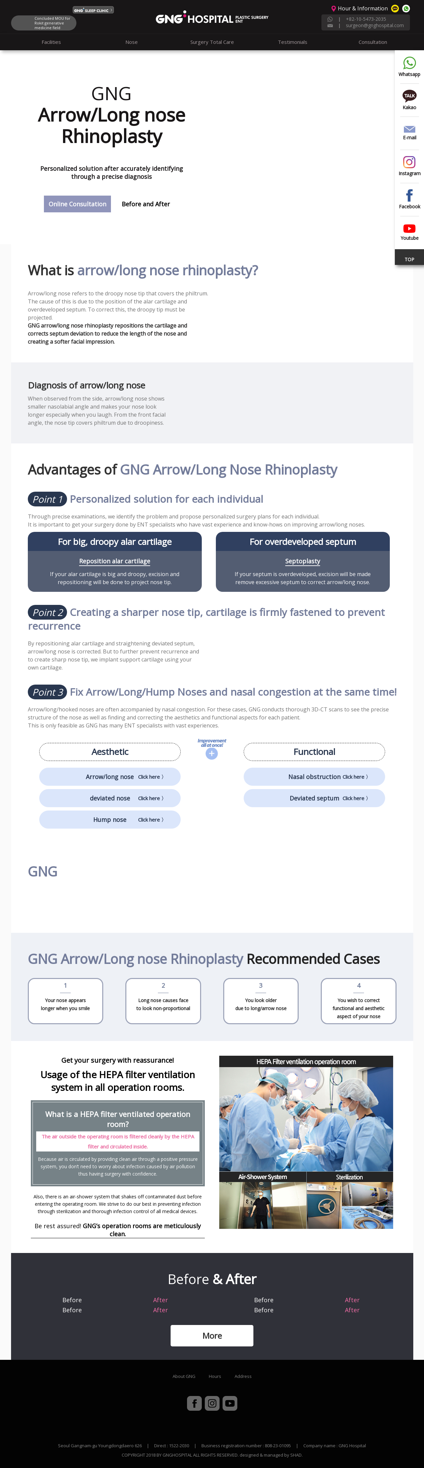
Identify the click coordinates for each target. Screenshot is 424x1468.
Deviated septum (330, 798)
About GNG (184, 1376)
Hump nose (129, 820)
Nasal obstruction (329, 777)
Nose (131, 42)
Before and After (146, 204)
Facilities (51, 42)
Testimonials (292, 42)
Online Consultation (77, 204)
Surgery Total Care (212, 42)
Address (243, 1376)
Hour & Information (363, 8)
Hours (215, 1376)
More (212, 1335)
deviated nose (128, 798)
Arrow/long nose (126, 777)
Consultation (373, 42)
